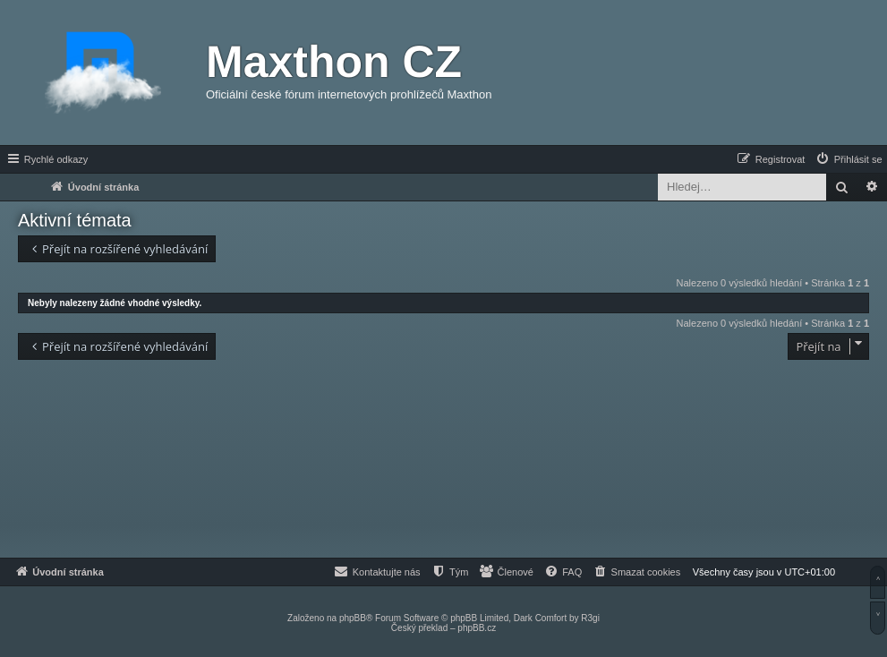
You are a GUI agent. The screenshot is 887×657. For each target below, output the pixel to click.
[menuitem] (848, 159)
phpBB (352, 618)
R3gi (590, 618)
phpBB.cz (476, 628)
